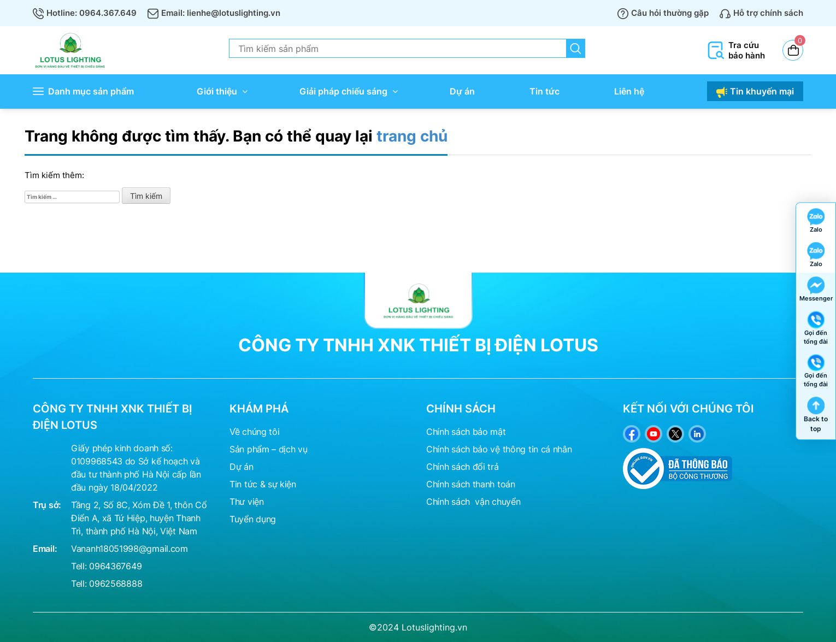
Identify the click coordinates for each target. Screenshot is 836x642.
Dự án (462, 91)
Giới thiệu (217, 91)
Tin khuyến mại (755, 92)
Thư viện (246, 501)
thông (514, 449)
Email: (45, 548)
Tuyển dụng (252, 519)
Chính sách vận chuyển (473, 501)
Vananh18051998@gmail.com (129, 548)
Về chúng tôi (254, 431)
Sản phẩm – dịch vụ (268, 449)
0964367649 (115, 566)
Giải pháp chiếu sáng (343, 91)
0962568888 (115, 583)
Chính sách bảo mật (466, 431)
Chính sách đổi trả (462, 466)
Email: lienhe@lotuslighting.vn (214, 13)
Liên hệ (629, 91)
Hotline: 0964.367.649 (85, 13)
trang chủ (412, 136)
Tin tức (544, 91)
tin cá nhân (550, 449)
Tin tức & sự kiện (262, 484)
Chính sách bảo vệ (463, 449)
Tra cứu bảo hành (736, 50)
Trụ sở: (47, 504)
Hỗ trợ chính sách (761, 13)
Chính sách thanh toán (470, 484)
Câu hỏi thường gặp (663, 13)
